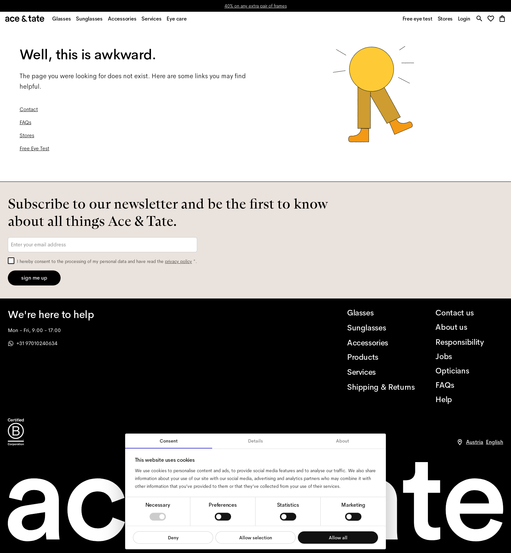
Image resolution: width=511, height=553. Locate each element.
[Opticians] (469, 371)
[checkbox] (11, 260)
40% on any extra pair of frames (256, 6)
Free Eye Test (34, 152)
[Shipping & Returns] (381, 387)
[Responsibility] (469, 342)
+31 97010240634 (32, 343)
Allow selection (255, 537)
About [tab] (342, 441)
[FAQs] (469, 385)
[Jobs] (469, 356)
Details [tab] (255, 441)
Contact (29, 112)
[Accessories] (381, 343)
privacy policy (178, 261)
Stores (27, 139)
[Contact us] (469, 313)
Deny (173, 537)
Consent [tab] (169, 441)
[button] (491, 21)
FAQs (25, 126)
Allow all (338, 537)
